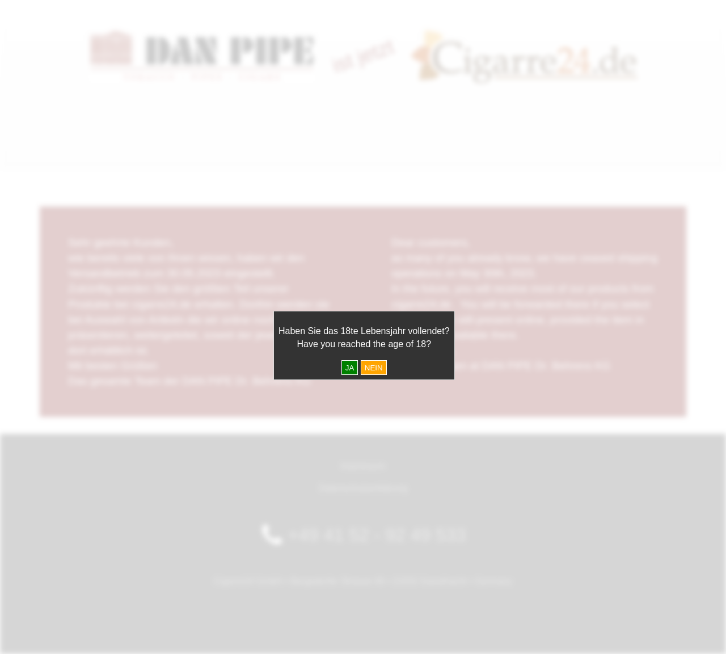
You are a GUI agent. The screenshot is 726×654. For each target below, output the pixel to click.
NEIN (374, 368)
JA (349, 368)
